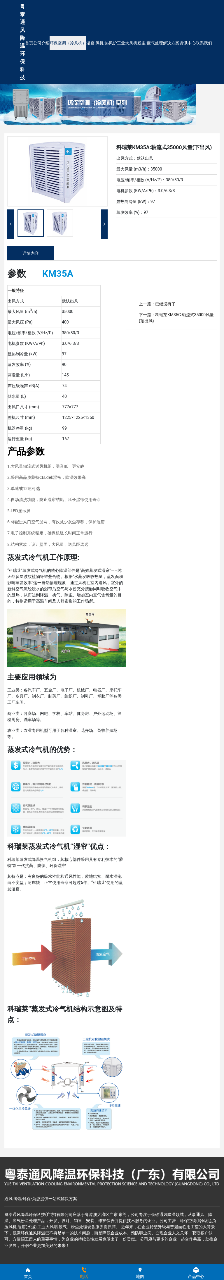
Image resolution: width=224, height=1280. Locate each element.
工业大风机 (127, 43)
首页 (29, 43)
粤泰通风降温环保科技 (22, 41)
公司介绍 (41, 43)
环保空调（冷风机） (68, 43)
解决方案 (171, 43)
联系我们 (204, 43)
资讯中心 (187, 43)
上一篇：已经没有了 (157, 304)
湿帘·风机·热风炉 (101, 43)
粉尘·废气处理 (150, 43)
